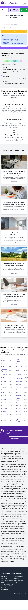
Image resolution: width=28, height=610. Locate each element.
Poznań (19, 395)
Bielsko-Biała (19, 360)
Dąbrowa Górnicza (4, 370)
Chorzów (5, 366)
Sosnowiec (5, 405)
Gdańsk (5, 374)
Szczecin (5, 408)
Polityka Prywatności (18, 580)
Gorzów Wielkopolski (20, 377)
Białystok (5, 360)
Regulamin (16, 578)
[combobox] (14, 24)
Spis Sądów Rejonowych (18, 438)
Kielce (4, 384)
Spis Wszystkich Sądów (19, 576)
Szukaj (14, 31)
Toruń (4, 411)
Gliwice (5, 377)
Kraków (5, 387)
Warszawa (20, 414)
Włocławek (6, 417)
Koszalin (19, 384)
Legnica (19, 387)
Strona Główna (4, 576)
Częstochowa (20, 366)
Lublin (4, 390)
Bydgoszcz (5, 364)
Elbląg (18, 370)
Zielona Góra (19, 420)
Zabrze (4, 420)
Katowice (19, 381)
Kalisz (4, 381)
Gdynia (19, 374)
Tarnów (19, 408)
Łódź (18, 390)
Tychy (18, 411)
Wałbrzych (5, 414)
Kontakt (16, 582)
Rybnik (4, 403)
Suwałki (19, 405)
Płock (4, 395)
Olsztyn (5, 392)
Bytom (19, 364)
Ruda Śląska (18, 399)
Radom (4, 399)
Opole (18, 392)
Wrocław (19, 417)
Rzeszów (19, 403)
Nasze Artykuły (4, 578)
